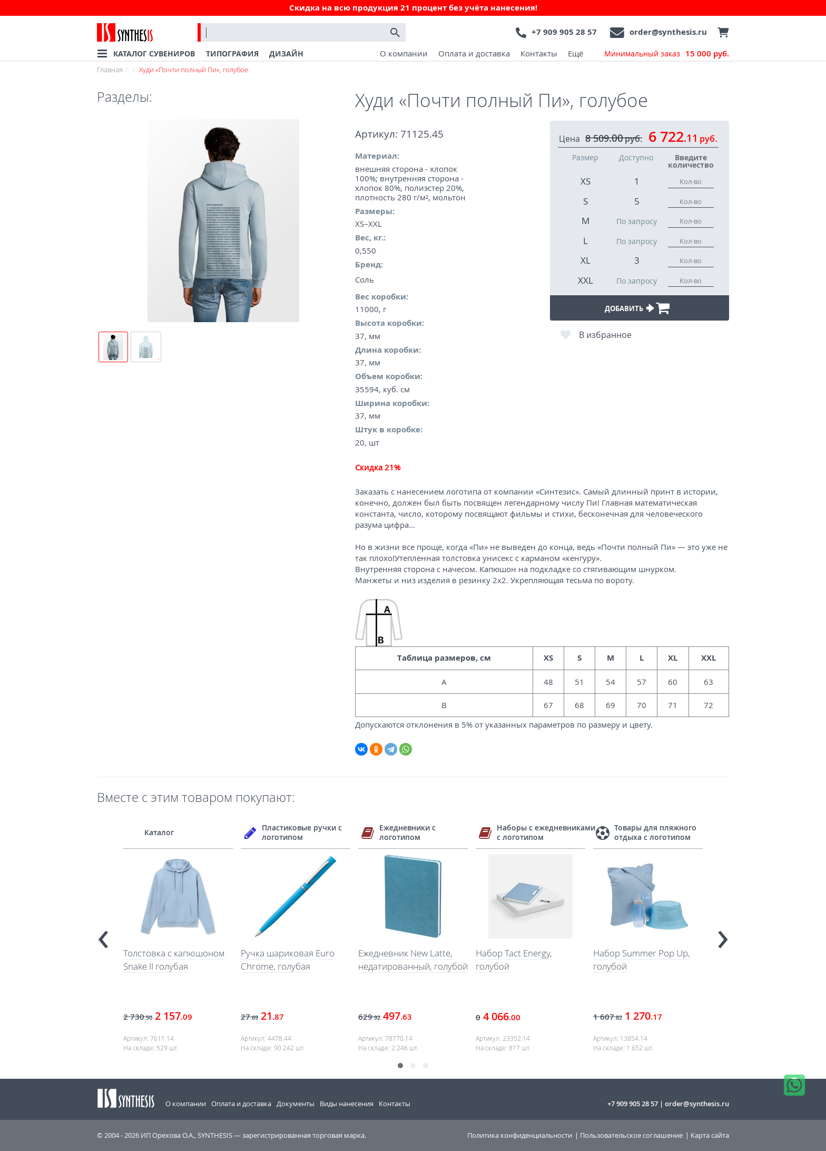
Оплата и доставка (474, 53)
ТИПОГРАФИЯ (232, 54)
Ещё (575, 53)
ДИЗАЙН (286, 54)
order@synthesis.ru (668, 31)
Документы (295, 1103)
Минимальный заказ (666, 54)
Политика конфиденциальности (519, 1135)
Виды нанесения (346, 1103)
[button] (400, 1065)
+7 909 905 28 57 (564, 31)
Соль (364, 279)
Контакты (538, 53)
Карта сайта (710, 1135)
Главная (110, 69)
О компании (404, 53)
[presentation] (103, 935)
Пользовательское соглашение (631, 1135)
